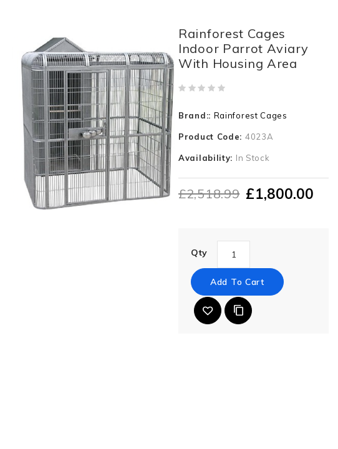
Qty (199, 252)
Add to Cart (237, 281)
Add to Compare (238, 310)
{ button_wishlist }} (207, 310)
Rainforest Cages (250, 115)
